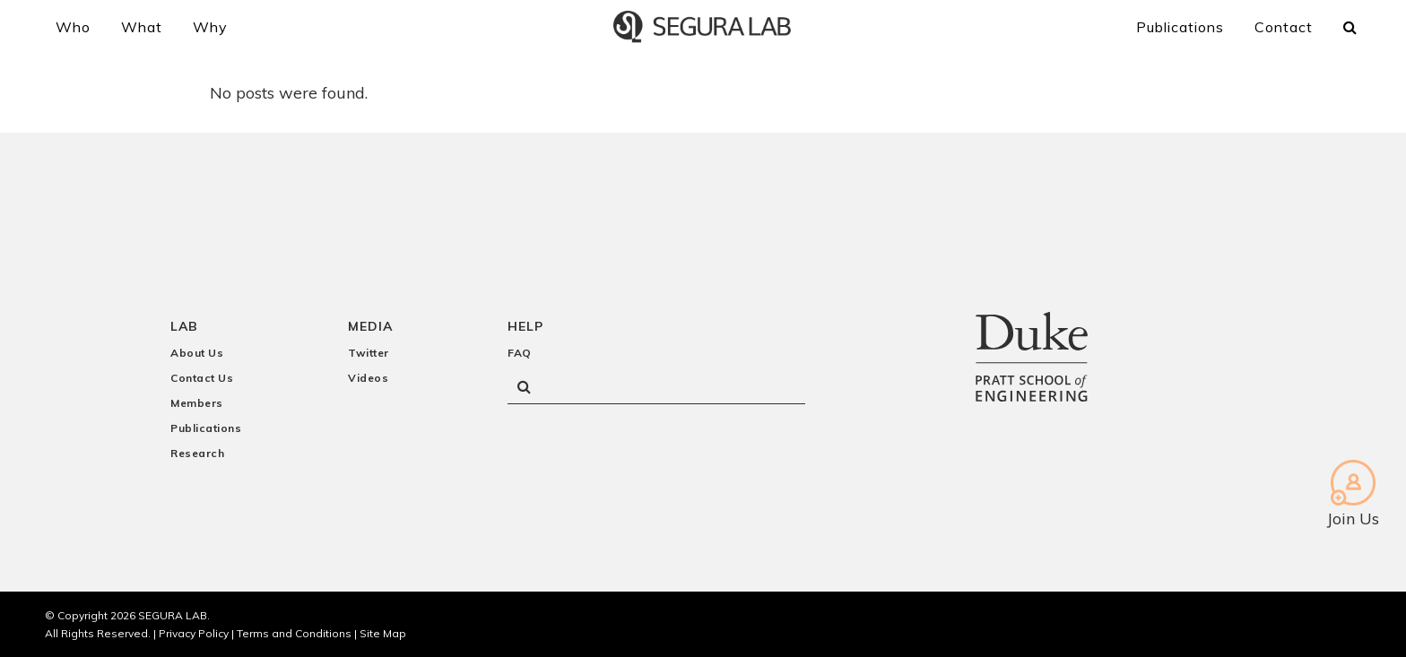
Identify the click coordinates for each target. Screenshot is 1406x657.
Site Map (383, 633)
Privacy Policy (194, 633)
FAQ (520, 352)
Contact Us (201, 378)
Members (196, 403)
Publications (205, 428)
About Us (196, 352)
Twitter (368, 352)
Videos (368, 378)
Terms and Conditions (294, 633)
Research (197, 453)
